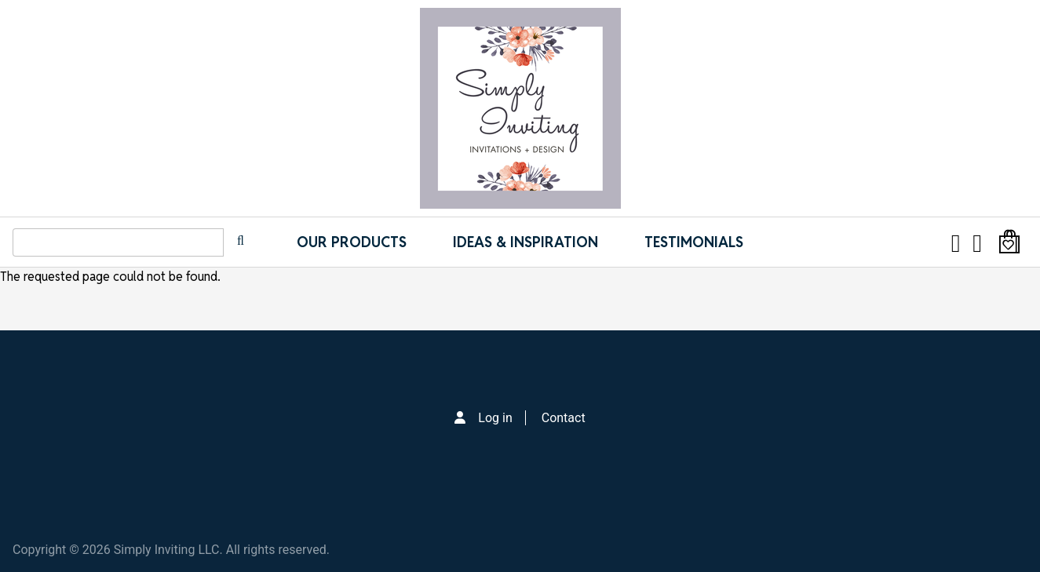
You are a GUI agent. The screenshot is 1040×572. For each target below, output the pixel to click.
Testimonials (693, 242)
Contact (564, 417)
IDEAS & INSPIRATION (525, 242)
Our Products (352, 242)
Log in (495, 417)
